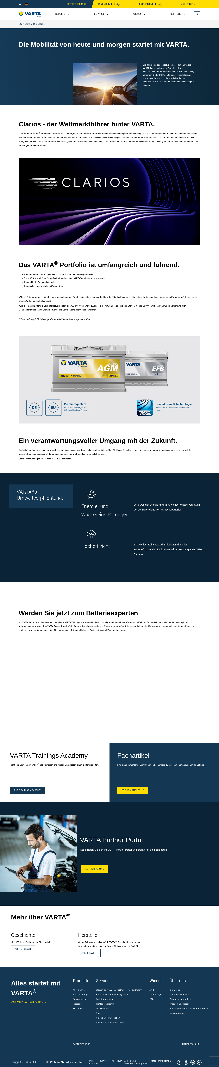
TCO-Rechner (103, 1008)
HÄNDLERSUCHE (109, 4)
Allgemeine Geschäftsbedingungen (136, 1062)
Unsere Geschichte (179, 994)
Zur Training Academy (27, 790)
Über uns (175, 14)
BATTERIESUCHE (150, 4)
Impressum (116, 1060)
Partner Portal (94, 868)
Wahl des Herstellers (180, 999)
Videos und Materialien (108, 1018)
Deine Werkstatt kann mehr (110, 1022)
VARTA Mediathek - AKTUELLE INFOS (189, 1008)
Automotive (79, 990)
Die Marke (39, 24)
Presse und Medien (179, 1004)
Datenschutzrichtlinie (162, 1060)
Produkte (59, 14)
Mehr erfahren (93, 1062)
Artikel (152, 990)
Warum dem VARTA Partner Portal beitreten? (119, 990)
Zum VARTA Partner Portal (27, 1002)
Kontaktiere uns (76, 4)
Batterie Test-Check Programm (112, 994)
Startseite (24, 24)
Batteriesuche (81, 1044)
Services (99, 14)
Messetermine (177, 1013)
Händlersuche (195, 1044)
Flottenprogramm (105, 1004)
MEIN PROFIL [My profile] (190, 4)
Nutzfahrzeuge (80, 994)
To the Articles (131, 790)
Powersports (79, 999)
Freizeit (77, 1004)
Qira (98, 1013)
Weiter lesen (23, 949)
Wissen (137, 14)
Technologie (155, 994)
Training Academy (105, 999)
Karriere (104, 1060)
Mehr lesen (89, 952)
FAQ (151, 999)
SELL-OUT (78, 1008)
